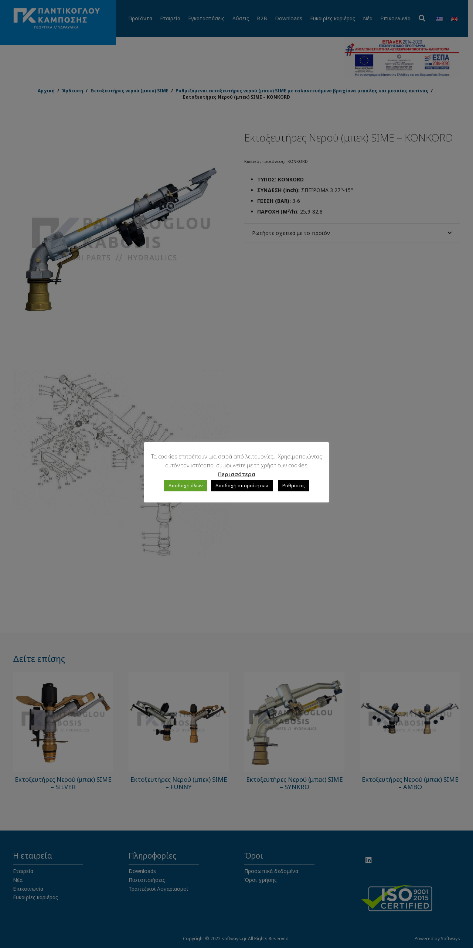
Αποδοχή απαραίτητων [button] (241, 485)
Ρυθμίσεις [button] (293, 485)
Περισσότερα (236, 474)
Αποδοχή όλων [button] (186, 485)
